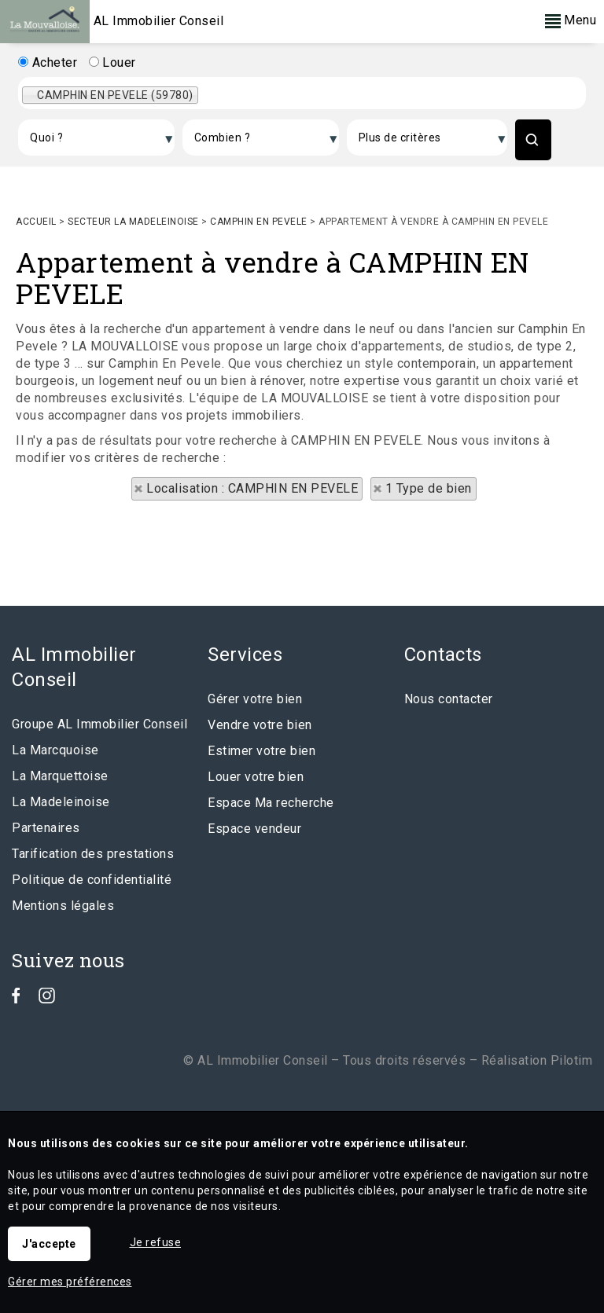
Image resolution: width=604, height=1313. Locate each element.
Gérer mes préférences (70, 1281)
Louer (112, 62)
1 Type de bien (428, 488)
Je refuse (156, 1242)
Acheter (47, 62)
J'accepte (49, 1244)
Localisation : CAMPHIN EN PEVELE (252, 488)
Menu (571, 20)
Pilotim (572, 1060)
